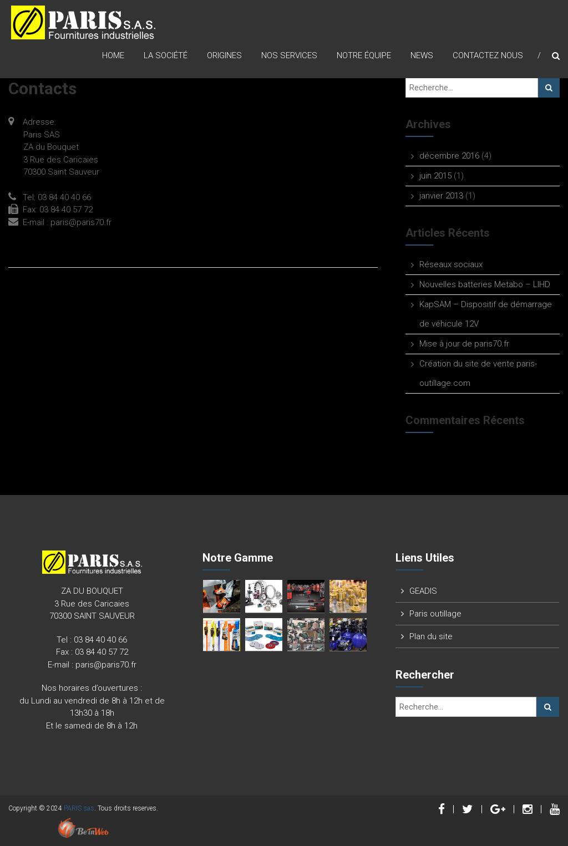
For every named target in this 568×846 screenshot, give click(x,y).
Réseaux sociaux (451, 264)
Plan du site (431, 636)
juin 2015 (435, 176)
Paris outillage (435, 614)
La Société (165, 55)
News (421, 55)
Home (113, 55)
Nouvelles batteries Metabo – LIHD (484, 284)
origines (224, 55)
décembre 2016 (449, 156)
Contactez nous (488, 55)
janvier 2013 (441, 196)
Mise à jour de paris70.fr (464, 344)
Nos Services (289, 55)
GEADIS (423, 591)
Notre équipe (364, 55)
